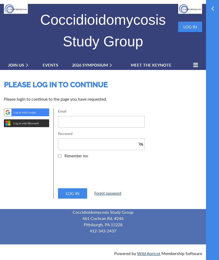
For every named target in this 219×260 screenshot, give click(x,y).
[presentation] (97, 175)
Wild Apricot (148, 253)
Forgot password (107, 193)
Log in (190, 26)
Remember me (76, 156)
